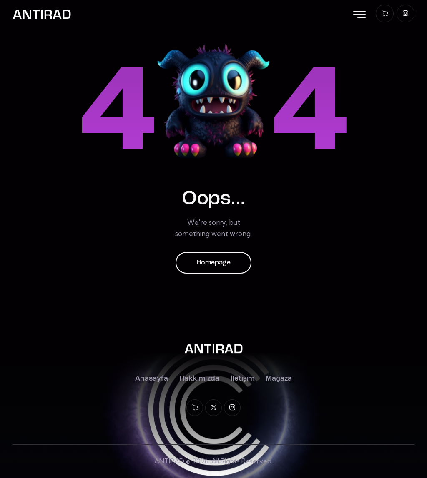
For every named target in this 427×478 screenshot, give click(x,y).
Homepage (213, 262)
